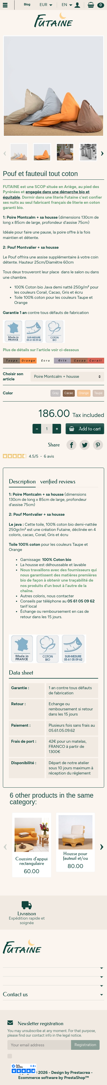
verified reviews (57, 481)
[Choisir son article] (67, 377)
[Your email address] (39, 1045)
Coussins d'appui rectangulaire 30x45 (31, 863)
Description (22, 481)
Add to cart (85, 429)
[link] (71, 445)
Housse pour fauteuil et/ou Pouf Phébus (75, 858)
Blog (27, 4)
